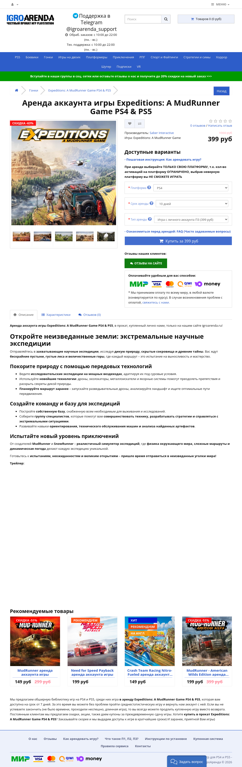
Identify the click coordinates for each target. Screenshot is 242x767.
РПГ (142, 57)
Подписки (124, 66)
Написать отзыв (220, 125)
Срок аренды (142, 203)
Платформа (141, 187)
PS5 (17, 57)
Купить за (178, 241)
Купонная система (208, 739)
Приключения (123, 57)
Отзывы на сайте (146, 263)
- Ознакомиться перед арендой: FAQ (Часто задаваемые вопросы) (178, 231)
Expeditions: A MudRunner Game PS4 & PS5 (79, 90)
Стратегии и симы (197, 57)
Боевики (32, 57)
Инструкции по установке (166, 739)
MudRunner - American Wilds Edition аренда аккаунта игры (206, 672)
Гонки (48, 57)
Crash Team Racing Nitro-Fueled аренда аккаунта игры (149, 672)
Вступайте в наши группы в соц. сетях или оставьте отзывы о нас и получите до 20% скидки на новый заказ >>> (121, 76)
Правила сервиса (115, 746)
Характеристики (56, 315)
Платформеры (96, 57)
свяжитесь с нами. (156, 302)
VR (139, 66)
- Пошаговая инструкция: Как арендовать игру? (163, 159)
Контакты (143, 746)
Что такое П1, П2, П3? (121, 739)
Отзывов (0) (89, 315)
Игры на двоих (69, 57)
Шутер (106, 66)
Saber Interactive (162, 133)
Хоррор (221, 57)
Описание (24, 315)
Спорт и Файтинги (164, 57)
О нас (33, 739)
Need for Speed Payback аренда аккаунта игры (92, 672)
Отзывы (50, 739)
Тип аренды (141, 219)
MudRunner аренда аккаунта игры (35, 672)
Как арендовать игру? (80, 739)
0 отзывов (197, 125)
